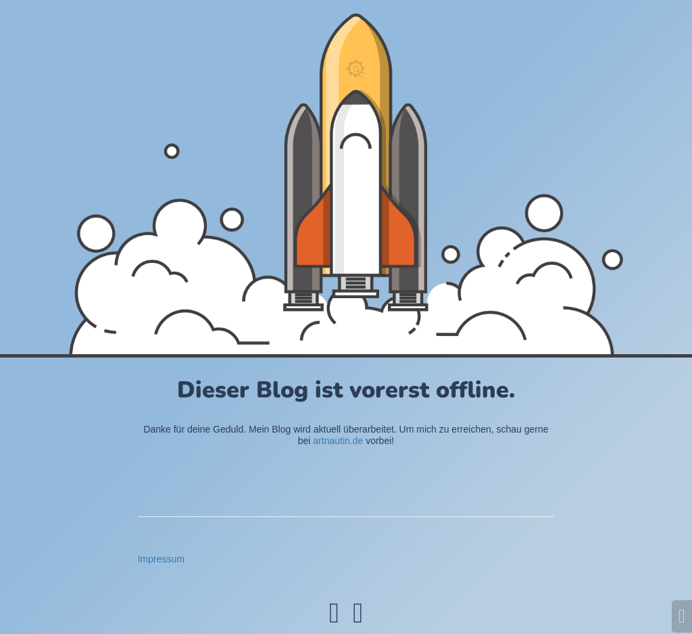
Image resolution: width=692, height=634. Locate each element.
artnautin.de (338, 440)
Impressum (161, 559)
